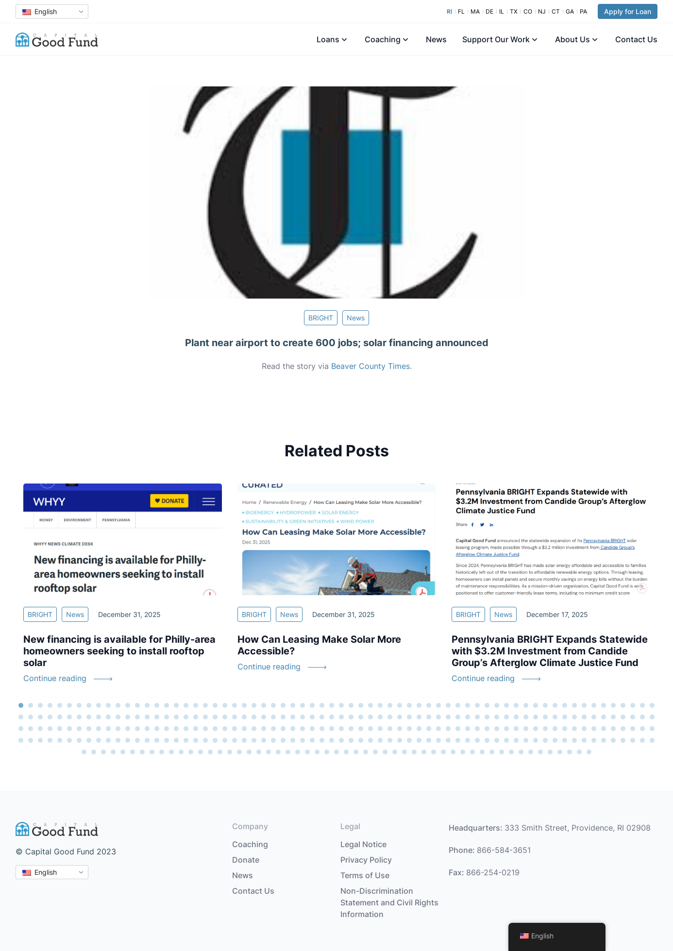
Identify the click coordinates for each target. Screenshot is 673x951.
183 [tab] (506, 728)
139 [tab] (79, 728)
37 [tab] (370, 705)
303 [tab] (453, 752)
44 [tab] (438, 705)
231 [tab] (331, 740)
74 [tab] (88, 717)
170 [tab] (380, 728)
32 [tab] (322, 705)
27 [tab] (273, 705)
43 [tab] (428, 705)
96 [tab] (302, 717)
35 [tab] (351, 705)
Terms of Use (364, 875)
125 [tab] (584, 717)
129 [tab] (623, 717)
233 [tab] (351, 740)
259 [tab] (603, 740)
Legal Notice (363, 844)
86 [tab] (205, 717)
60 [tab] (593, 705)
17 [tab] (176, 705)
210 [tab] (127, 740)
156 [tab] (244, 728)
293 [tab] (355, 752)
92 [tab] (263, 717)
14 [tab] (147, 705)
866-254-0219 (493, 872)
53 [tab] (525, 705)
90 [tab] (244, 717)
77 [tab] (118, 717)
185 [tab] (525, 728)
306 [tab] (482, 752)
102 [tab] (360, 717)
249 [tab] (506, 740)
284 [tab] (268, 752)
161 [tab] (292, 728)
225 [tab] (273, 740)
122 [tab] (555, 717)
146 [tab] (147, 728)
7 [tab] (79, 705)
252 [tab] (535, 740)
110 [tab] (438, 717)
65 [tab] (642, 705)
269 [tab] (122, 752)
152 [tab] (205, 728)
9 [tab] (98, 705)
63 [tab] (623, 705)
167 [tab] (351, 728)
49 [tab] (487, 705)
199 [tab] (20, 740)
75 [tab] (98, 717)
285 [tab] (278, 752)
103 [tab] (370, 717)
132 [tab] (652, 717)
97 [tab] (312, 717)
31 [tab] (312, 705)
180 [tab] (477, 728)
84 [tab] (186, 717)
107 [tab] (409, 717)
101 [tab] (351, 717)
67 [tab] (20, 717)
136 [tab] (50, 728)
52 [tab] (516, 705)
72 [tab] (69, 717)
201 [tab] (40, 740)
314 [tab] (559, 752)
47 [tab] (467, 705)
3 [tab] (40, 705)
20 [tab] (205, 705)
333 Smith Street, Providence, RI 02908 (578, 828)
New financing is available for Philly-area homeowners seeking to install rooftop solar (119, 651)
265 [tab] (84, 752)
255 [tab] (564, 740)
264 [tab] (652, 740)
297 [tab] (394, 752)
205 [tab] (79, 740)
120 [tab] (535, 717)
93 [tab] (273, 717)
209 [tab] (118, 740)
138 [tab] (69, 728)
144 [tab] (127, 728)
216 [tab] (186, 740)
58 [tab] (574, 705)
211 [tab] (137, 740)
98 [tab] (322, 717)
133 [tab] (20, 728)
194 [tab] (613, 728)
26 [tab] (263, 705)
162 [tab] (302, 728)
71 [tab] (59, 717)
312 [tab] (540, 752)
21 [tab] (215, 705)
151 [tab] (195, 728)
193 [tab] (603, 728)
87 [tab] (215, 717)
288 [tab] (307, 752)
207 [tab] (98, 740)
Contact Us (636, 39)
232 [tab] (341, 740)
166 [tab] (341, 728)
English (39, 11)
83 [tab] (176, 717)
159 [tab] (273, 728)
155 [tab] (234, 728)
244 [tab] (457, 740)
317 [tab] (589, 752)
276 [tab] (190, 752)
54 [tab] (535, 705)
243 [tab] (448, 740)
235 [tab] (370, 740)
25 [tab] (254, 705)
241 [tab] (428, 740)
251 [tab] (525, 740)
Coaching (383, 39)
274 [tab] (171, 752)
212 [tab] (147, 740)
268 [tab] (113, 752)
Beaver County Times (370, 366)
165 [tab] (331, 728)
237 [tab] (389, 740)
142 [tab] (108, 728)
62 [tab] (613, 705)
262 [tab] (632, 740)
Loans (328, 39)
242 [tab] (438, 740)
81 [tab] (156, 717)
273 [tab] (161, 752)
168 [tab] (360, 728)
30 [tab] (302, 705)
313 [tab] (550, 752)
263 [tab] (642, 740)
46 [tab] (457, 705)
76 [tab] (108, 717)
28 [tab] (283, 705)
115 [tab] (487, 717)
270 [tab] (132, 752)
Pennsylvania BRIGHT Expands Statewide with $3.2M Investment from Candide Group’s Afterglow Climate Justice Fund (550, 651)
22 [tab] (224, 705)
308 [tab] (501, 752)
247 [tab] (487, 740)
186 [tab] (535, 728)
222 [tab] (244, 740)
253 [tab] (545, 740)
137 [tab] (59, 728)
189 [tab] (564, 728)
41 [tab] (409, 705)
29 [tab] (292, 705)
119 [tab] (525, 717)
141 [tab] (98, 728)
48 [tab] (477, 705)
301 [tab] (433, 752)
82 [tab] (166, 717)
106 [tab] (399, 717)
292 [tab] (346, 752)
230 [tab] (322, 740)
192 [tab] (593, 728)
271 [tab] (142, 752)
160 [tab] (283, 728)
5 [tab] (59, 705)
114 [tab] (477, 717)
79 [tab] (137, 717)
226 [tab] (283, 740)
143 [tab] (118, 728)
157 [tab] (254, 728)
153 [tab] (215, 728)
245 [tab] (467, 740)
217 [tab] (195, 740)
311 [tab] (530, 752)
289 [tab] (317, 752)
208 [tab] (108, 740)
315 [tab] (569, 752)
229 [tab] (312, 740)
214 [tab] (166, 740)
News (436, 39)
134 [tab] (30, 728)
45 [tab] (448, 705)
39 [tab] (389, 705)
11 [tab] (118, 705)
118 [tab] (516, 717)
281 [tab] (239, 752)
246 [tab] (477, 740)
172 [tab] (399, 728)
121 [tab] (545, 717)
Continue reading (54, 678)
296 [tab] (385, 752)
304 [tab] (462, 752)
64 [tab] (632, 705)
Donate (245, 860)
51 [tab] (506, 705)
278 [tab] (210, 752)
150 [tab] (186, 728)
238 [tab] (399, 740)
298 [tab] (404, 752)
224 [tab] (263, 740)
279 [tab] (220, 752)
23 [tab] (234, 705)
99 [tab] (331, 717)
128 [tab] (613, 717)
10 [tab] (108, 705)
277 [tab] (200, 752)
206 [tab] (88, 740)
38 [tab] (380, 705)
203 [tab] (59, 740)
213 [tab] (156, 740)
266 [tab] (93, 752)
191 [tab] (584, 728)
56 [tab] (555, 705)
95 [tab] (292, 717)
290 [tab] (326, 752)
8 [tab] (88, 705)
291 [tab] (336, 752)
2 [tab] (30, 705)
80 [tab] (147, 717)
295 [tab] (375, 752)
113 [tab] (467, 717)
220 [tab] (224, 740)
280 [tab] (229, 752)
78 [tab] (127, 717)
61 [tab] (603, 705)
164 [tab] (322, 728)
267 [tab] (103, 752)
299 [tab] (414, 752)
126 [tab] (593, 717)
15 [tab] (156, 705)
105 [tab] (389, 717)
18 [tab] (186, 705)
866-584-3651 (504, 850)
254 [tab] (555, 740)
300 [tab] (423, 752)
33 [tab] (331, 705)
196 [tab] (632, 728)
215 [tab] (176, 740)
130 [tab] (632, 717)
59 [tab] (584, 705)
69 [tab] (40, 717)
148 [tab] (166, 728)
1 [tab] (20, 705)
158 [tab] (263, 728)
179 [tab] (467, 728)
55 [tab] (545, 705)
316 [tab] (579, 752)
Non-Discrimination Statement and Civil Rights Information (389, 902)
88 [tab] (224, 717)
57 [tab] (564, 705)
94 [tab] (283, 717)
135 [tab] (40, 728)
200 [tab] (30, 740)
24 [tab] (244, 705)
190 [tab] (574, 728)
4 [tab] (50, 705)
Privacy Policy (366, 860)
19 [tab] (195, 705)
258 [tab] (593, 740)
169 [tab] (370, 728)
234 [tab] (360, 740)
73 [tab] (79, 717)
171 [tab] (389, 728)
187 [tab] (545, 728)
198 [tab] (652, 728)
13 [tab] (137, 705)
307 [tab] (491, 752)
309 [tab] (511, 752)
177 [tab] (448, 728)
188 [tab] (555, 728)
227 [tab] (292, 740)
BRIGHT (320, 318)
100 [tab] (341, 717)
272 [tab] (152, 752)
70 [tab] (50, 717)
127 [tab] (603, 717)
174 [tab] (419, 728)
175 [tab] (428, 728)
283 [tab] (258, 752)
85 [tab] (195, 717)
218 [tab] (205, 740)
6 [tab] (69, 705)
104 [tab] (380, 717)
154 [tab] (224, 728)
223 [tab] (254, 740)
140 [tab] (88, 728)
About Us (572, 39)
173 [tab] (409, 728)
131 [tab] (642, 717)
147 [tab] (156, 728)
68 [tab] (30, 717)
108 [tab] (419, 717)
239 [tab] (409, 740)
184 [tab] (516, 728)
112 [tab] (457, 717)
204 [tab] (69, 740)
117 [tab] (506, 717)
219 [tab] (215, 740)
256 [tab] (574, 740)
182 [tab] (496, 728)
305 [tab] (472, 752)
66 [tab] (652, 705)
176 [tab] (438, 728)
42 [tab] (419, 705)
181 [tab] (487, 728)
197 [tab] (642, 728)
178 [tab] (457, 728)
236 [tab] (380, 740)
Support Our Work (496, 39)
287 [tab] (297, 752)
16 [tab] (166, 705)
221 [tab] (234, 740)
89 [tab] (234, 717)
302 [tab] (443, 752)
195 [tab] (623, 728)
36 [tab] (360, 705)
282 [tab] (249, 752)
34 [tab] (341, 705)
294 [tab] (365, 752)
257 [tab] (584, 740)
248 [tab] (496, 740)
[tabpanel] (123, 590)
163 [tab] (312, 728)
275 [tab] (181, 752)
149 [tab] (176, 728)
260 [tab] (613, 740)
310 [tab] (521, 752)
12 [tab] (127, 705)
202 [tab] (50, 740)
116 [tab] (496, 717)
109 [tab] (428, 717)
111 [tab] (448, 717)
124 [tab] (574, 717)
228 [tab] (302, 740)
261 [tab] (623, 740)
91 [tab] (254, 717)
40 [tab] (399, 705)
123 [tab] (564, 717)
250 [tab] (516, 740)
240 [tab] (419, 740)
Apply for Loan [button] (627, 11)
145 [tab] (137, 728)
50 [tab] (496, 705)
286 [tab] (288, 752)
